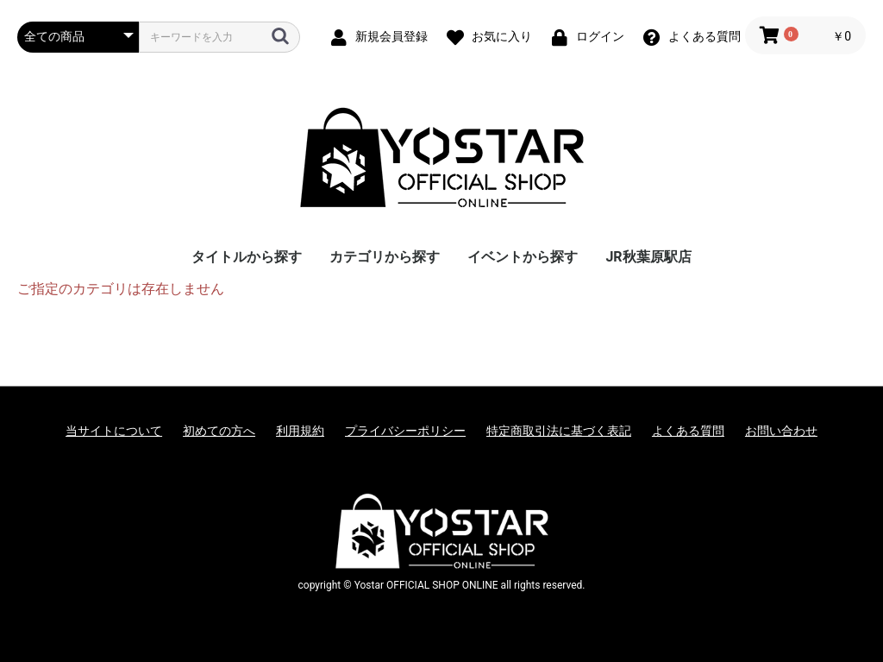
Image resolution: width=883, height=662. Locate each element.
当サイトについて (114, 431)
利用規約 (300, 431)
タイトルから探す (246, 257)
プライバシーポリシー (405, 431)
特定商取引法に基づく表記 (558, 431)
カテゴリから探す (384, 257)
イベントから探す (522, 257)
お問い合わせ (781, 431)
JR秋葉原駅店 (648, 257)
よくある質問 (688, 431)
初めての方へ (219, 431)
